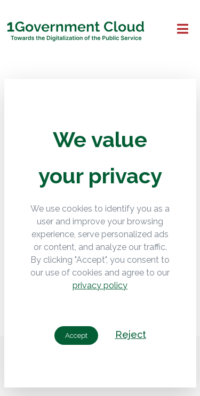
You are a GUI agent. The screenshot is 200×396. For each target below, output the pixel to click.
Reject (130, 334)
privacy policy (100, 285)
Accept (76, 336)
